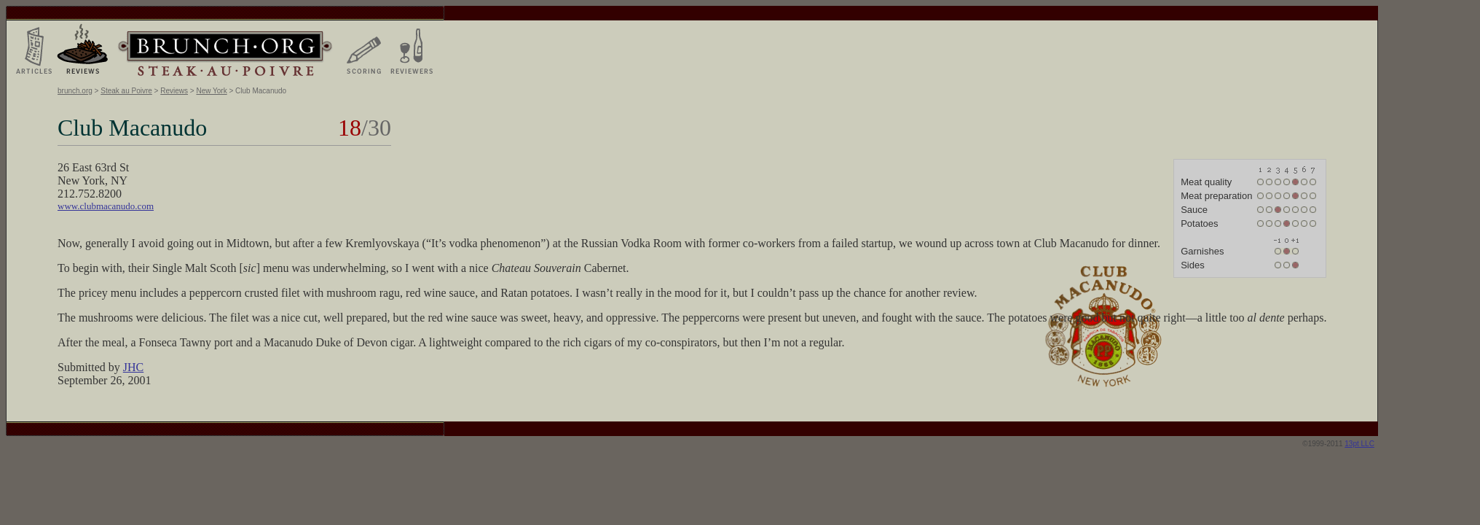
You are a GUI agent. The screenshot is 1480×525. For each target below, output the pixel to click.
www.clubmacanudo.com (106, 206)
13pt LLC (1359, 444)
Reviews (174, 91)
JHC (133, 367)
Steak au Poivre (126, 91)
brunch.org (75, 91)
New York (211, 91)
